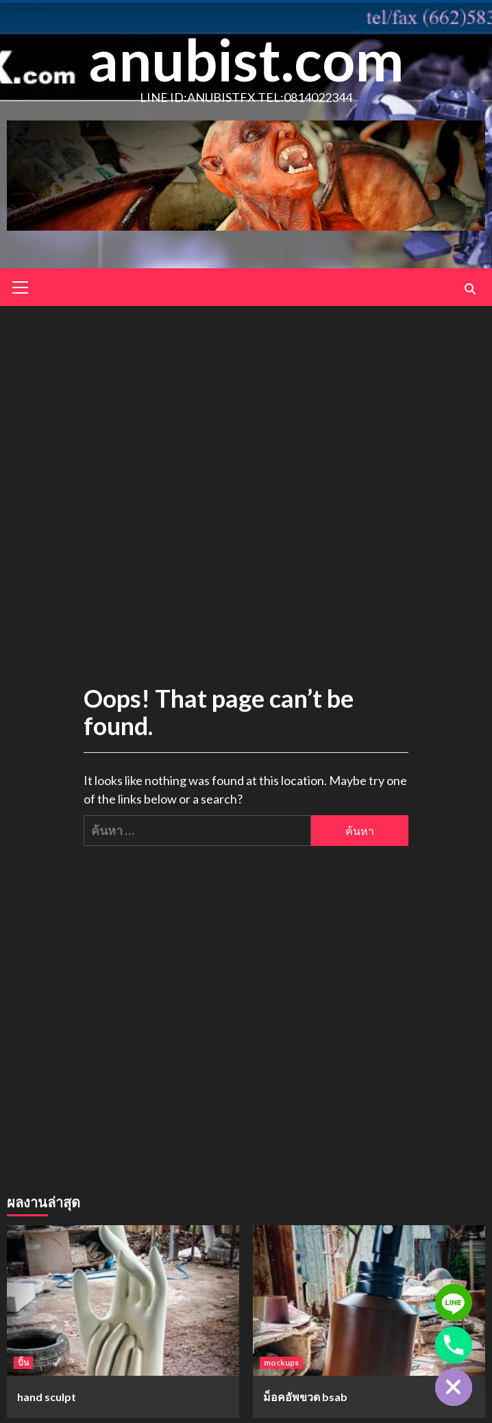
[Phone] (453, 1344)
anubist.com (246, 59)
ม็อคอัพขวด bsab (305, 1396)
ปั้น (23, 1362)
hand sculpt (46, 1396)
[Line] (453, 1302)
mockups (281, 1362)
